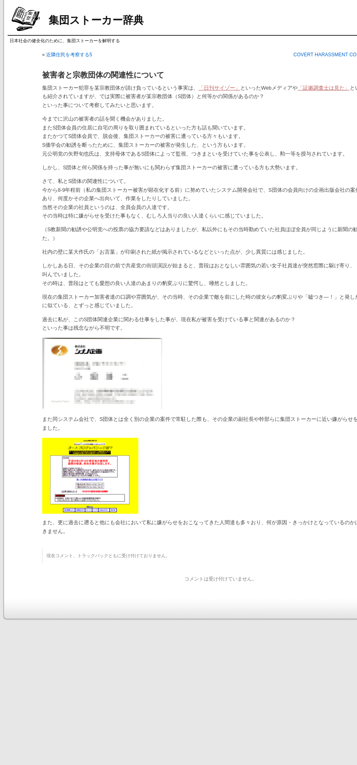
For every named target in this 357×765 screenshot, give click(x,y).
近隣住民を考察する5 (69, 54)
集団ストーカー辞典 (96, 20)
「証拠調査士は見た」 (324, 88)
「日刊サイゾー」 (219, 88)
